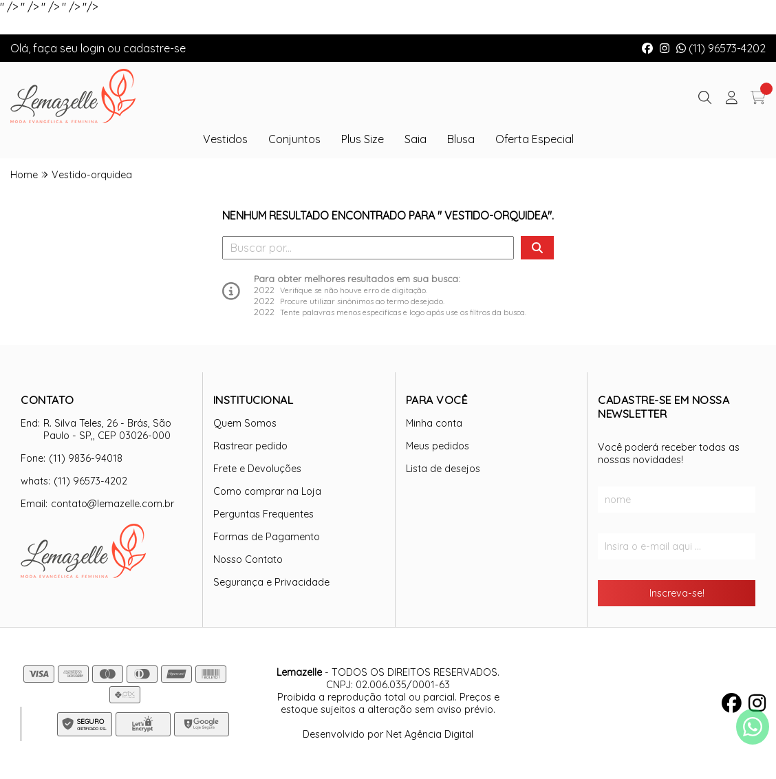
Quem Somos (245, 423)
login (93, 48)
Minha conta (434, 423)
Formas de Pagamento (266, 537)
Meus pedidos (437, 446)
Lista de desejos (443, 468)
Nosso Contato (248, 559)
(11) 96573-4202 (721, 48)
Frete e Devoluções (257, 468)
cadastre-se (154, 48)
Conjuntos (294, 139)
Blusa (461, 139)
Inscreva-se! (676, 593)
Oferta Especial (534, 139)
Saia (416, 139)
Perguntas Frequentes (263, 514)
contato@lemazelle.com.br (112, 504)
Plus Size (362, 139)
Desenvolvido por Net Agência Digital (388, 734)
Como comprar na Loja (267, 491)
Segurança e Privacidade (271, 582)
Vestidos (225, 139)
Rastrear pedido (250, 446)
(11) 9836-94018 (85, 458)
